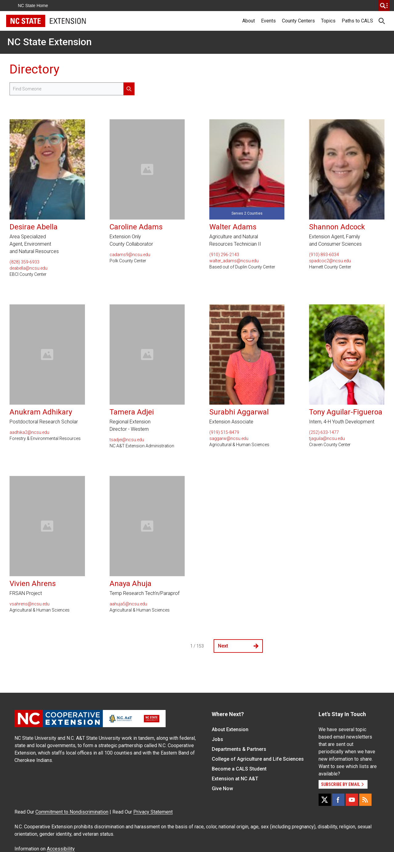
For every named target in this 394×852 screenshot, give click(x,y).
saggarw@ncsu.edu (228, 438)
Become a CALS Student (239, 769)
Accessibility (61, 849)
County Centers (298, 21)
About (248, 21)
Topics (328, 21)
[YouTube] (352, 800)
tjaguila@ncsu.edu (327, 438)
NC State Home (33, 5)
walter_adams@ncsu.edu (234, 260)
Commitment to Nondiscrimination (71, 812)
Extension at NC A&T (235, 779)
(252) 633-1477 (324, 432)
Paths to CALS (357, 21)
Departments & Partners (239, 749)
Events (268, 21)
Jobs (217, 739)
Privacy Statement (153, 812)
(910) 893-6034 (324, 254)
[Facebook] (338, 800)
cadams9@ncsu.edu (130, 254)
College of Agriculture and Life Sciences (258, 759)
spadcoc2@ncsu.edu (330, 260)
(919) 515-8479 (224, 432)
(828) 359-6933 (24, 262)
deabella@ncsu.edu (28, 268)
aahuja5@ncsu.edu (128, 603)
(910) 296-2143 (224, 254)
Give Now (222, 788)
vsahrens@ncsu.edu (30, 603)
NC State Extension (49, 42)
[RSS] (365, 800)
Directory (34, 69)
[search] (383, 5)
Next (238, 646)
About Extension (230, 729)
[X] (325, 800)
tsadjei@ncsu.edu (127, 439)
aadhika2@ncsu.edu (29, 432)
